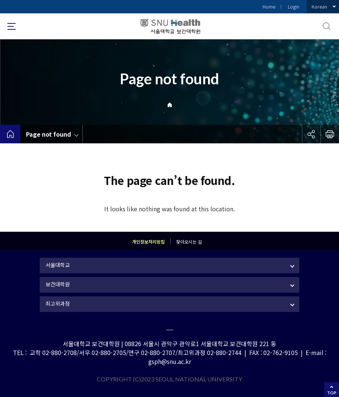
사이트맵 (11, 26)
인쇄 (329, 134)
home (10, 134)
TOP (331, 392)
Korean (319, 6)
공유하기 (311, 134)
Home (269, 6)
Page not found (48, 134)
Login (293, 6)
